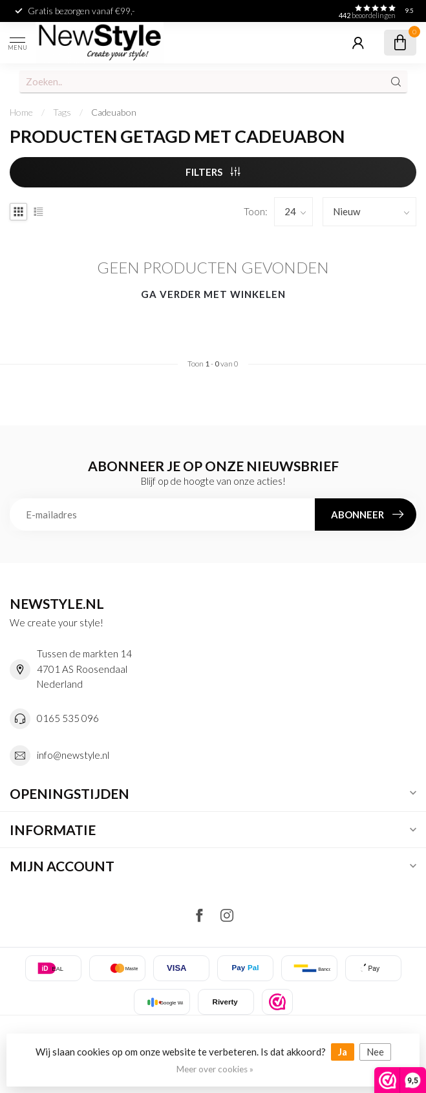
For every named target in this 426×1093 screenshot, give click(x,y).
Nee (375, 1051)
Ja (342, 1051)
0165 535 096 (68, 718)
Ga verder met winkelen (213, 294)
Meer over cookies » (214, 1069)
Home (21, 112)
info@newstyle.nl (73, 755)
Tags (62, 112)
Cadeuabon (113, 112)
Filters (213, 172)
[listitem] (277, 1002)
